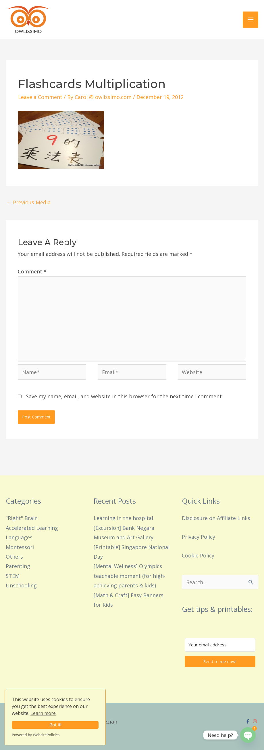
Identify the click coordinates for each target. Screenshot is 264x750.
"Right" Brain (22, 518)
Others (14, 556)
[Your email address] (220, 645)
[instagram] (256, 721)
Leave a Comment (40, 97)
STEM (13, 575)
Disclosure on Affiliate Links (216, 518)
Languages (19, 537)
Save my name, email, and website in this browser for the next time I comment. (124, 396)
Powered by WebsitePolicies (35, 734)
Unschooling (21, 585)
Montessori (20, 547)
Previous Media (28, 202)
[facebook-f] (248, 721)
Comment (32, 271)
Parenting (18, 566)
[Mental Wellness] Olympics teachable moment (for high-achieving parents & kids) (129, 576)
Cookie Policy (198, 555)
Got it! (55, 725)
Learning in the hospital (123, 518)
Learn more (43, 713)
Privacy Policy (198, 536)
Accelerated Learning (32, 527)
